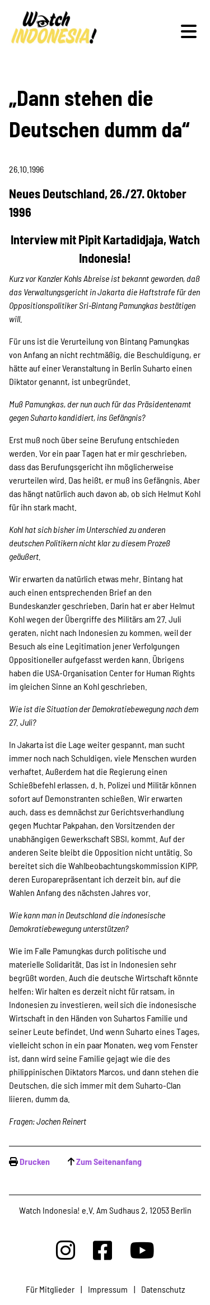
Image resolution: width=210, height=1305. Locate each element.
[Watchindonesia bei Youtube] (142, 1250)
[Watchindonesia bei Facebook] (102, 1250)
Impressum (108, 1289)
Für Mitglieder (50, 1289)
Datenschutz (163, 1289)
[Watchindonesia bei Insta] (65, 1250)
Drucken (35, 1161)
